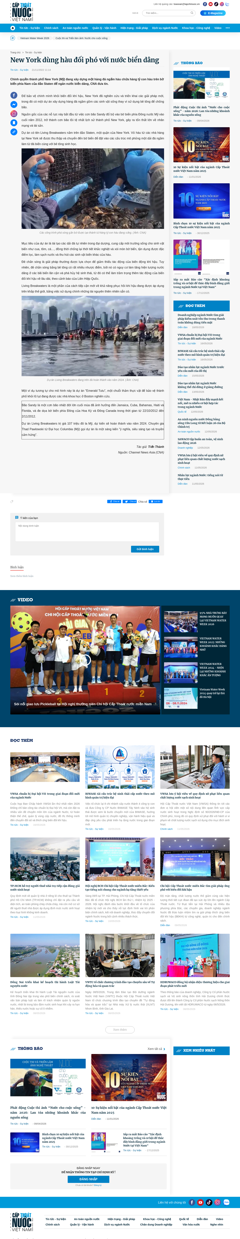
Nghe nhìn (216, 1224)
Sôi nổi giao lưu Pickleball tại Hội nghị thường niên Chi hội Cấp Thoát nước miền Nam (83, 704)
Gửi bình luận (145, 549)
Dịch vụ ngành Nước (165, 27)
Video (217, 27)
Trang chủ (15, 52)
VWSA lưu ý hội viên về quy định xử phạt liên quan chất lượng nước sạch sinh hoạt (201, 459)
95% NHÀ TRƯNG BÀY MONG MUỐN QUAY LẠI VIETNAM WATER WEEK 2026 (213, 618)
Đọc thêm (191, 306)
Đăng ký (97, 1185)
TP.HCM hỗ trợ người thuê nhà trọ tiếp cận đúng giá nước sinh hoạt (45, 887)
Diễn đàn (178, 176)
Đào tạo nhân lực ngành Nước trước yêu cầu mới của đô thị (201, 369)
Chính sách (51, 27)
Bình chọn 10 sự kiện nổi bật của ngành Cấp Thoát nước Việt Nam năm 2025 (201, 225)
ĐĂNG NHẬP (88, 1179)
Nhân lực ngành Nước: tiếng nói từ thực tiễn (200, 477)
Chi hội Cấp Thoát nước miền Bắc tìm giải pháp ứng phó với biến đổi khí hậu (195, 887)
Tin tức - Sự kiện (30, 27)
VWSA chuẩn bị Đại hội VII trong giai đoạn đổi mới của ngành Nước (200, 336)
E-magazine (213, 13)
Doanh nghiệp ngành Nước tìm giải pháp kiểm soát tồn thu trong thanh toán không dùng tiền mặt (201, 318)
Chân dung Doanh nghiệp (156, 1224)
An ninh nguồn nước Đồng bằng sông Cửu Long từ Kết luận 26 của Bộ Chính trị (201, 423)
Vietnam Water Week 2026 (34, 38)
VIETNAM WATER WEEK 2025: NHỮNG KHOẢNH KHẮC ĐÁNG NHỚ (213, 644)
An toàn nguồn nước (75, 27)
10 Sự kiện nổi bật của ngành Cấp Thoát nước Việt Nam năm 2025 (201, 169)
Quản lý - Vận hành (104, 27)
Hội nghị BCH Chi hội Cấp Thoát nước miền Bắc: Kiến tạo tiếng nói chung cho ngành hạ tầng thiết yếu (120, 887)
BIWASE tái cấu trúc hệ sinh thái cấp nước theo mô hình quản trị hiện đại (201, 352)
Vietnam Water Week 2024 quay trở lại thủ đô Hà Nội (212, 693)
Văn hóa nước (191, 1224)
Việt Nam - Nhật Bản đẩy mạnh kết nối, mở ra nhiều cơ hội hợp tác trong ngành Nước (200, 403)
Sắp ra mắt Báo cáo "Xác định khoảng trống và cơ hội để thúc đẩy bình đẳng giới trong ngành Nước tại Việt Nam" (201, 283)
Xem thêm (120, 1029)
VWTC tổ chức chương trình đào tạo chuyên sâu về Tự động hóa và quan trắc (120, 984)
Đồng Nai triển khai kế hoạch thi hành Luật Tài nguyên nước (45, 984)
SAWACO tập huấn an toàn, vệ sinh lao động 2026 (200, 441)
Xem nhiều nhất (195, 1050)
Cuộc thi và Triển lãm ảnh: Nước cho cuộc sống (81, 38)
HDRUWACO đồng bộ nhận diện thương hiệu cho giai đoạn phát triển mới (195, 984)
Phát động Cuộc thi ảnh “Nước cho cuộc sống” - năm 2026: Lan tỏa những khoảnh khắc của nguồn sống (201, 111)
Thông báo (188, 63)
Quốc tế (182, 411)
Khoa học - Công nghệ (196, 27)
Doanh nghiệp (185, 447)
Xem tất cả (157, 1049)
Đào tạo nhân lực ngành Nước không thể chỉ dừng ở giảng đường (200, 385)
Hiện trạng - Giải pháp (134, 27)
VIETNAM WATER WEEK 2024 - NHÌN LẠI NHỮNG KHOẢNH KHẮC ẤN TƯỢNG (213, 669)
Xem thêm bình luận (21, 576)
